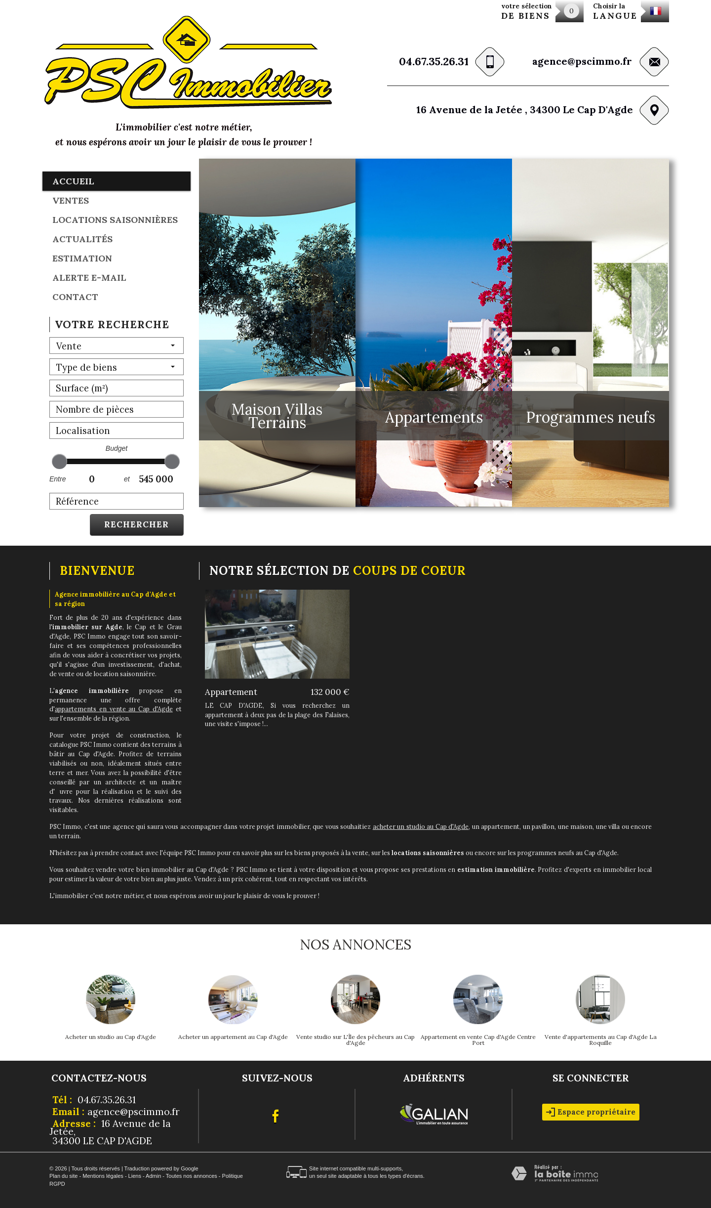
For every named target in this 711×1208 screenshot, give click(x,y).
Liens (134, 1176)
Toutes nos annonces (191, 1176)
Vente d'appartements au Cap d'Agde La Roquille (601, 1040)
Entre (57, 479)
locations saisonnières (115, 219)
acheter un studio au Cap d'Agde (421, 826)
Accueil (73, 181)
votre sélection (526, 11)
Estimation (82, 258)
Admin (153, 1176)
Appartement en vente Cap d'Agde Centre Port (478, 1040)
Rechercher (136, 524)
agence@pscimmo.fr (582, 61)
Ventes (70, 200)
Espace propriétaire (590, 1112)
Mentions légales (102, 1176)
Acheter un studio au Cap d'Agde (110, 1037)
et (127, 479)
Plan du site (63, 1176)
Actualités (82, 239)
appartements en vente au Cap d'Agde (114, 709)
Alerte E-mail (89, 277)
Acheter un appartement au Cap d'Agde (233, 1037)
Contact (75, 296)
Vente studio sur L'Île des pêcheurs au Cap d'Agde (355, 1040)
